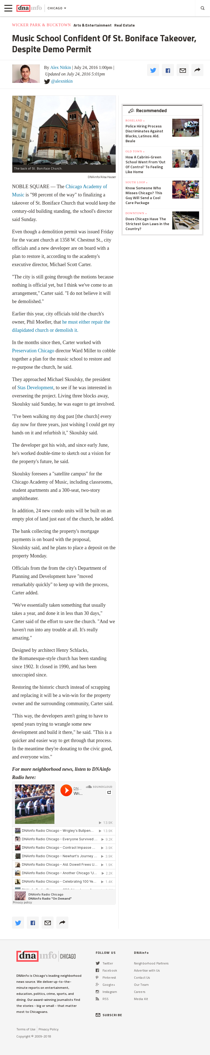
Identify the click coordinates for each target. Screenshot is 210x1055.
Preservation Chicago (33, 350)
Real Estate (124, 25)
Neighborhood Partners (151, 963)
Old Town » (135, 151)
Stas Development (35, 387)
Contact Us (142, 977)
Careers (139, 991)
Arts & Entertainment (93, 25)
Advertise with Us (147, 970)
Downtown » (136, 213)
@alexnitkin (62, 81)
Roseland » (135, 120)
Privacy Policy (49, 1029)
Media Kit (141, 998)
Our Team (141, 984)
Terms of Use (26, 1029)
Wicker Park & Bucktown (41, 25)
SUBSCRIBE (109, 1015)
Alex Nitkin (60, 67)
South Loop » (137, 182)
